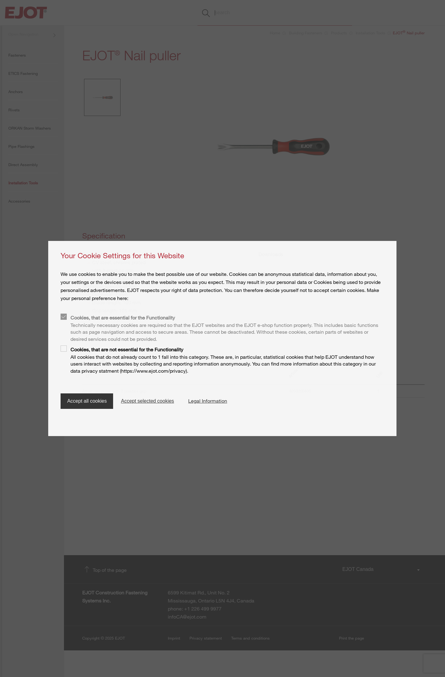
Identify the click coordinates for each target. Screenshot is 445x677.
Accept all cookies (87, 401)
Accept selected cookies (147, 401)
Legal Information (207, 401)
